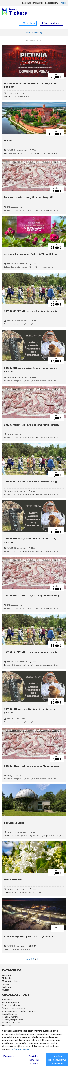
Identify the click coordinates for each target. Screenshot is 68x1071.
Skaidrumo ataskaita (11, 1022)
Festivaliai (6, 987)
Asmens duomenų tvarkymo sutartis (19, 1011)
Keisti (63, 3)
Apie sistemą (8, 999)
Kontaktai (6, 1025)
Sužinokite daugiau (20, 1049)
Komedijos (7, 975)
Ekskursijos (34, 40)
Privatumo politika (10, 1002)
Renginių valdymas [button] (51, 23)
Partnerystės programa (12, 1020)
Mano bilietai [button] (28, 23)
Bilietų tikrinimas (9, 1014)
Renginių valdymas (10, 1017)
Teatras (5, 984)
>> (41, 959)
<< (27, 959)
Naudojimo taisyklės (11, 1005)
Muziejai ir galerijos (11, 981)
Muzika (5, 990)
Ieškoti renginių (34, 32)
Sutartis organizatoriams (13, 1008)
